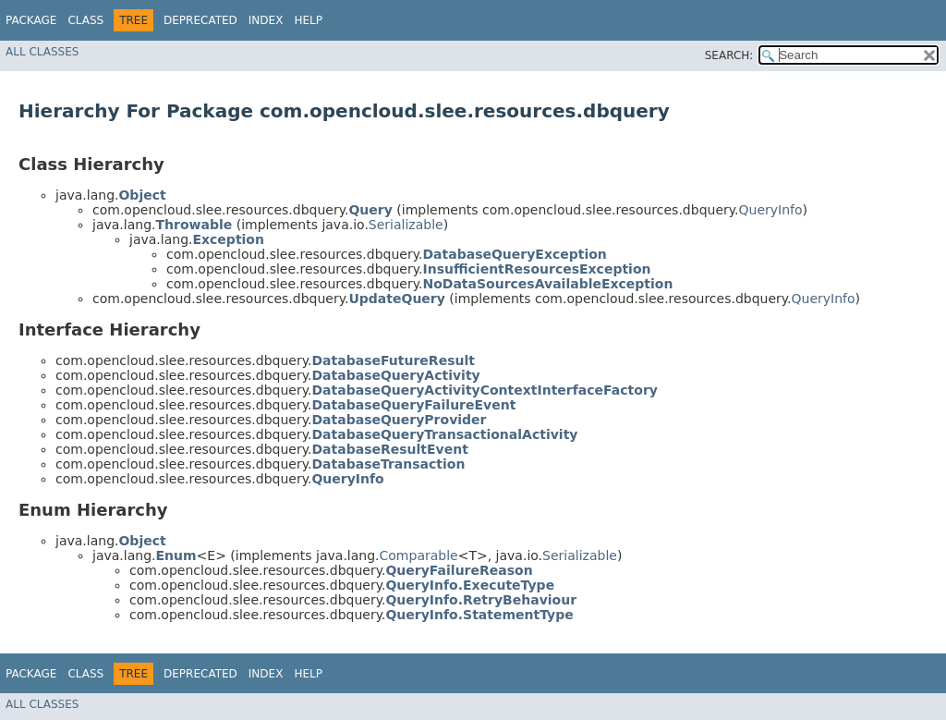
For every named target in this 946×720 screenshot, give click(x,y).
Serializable (406, 224)
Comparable (419, 555)
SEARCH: (729, 55)
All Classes (42, 51)
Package (31, 20)
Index (266, 20)
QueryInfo (771, 209)
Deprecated (200, 20)
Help (308, 20)
